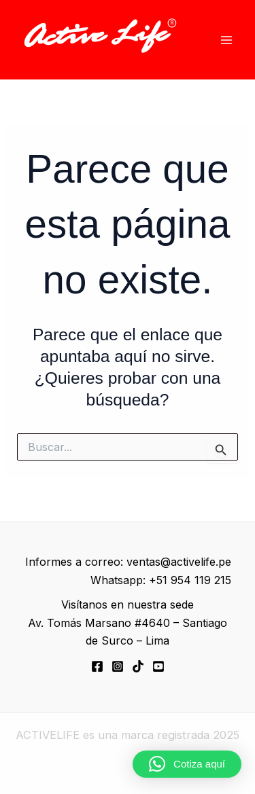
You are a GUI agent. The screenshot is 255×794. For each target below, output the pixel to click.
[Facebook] (97, 666)
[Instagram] (118, 666)
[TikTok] (138, 666)
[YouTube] (158, 666)
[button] (187, 764)
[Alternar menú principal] (226, 39)
